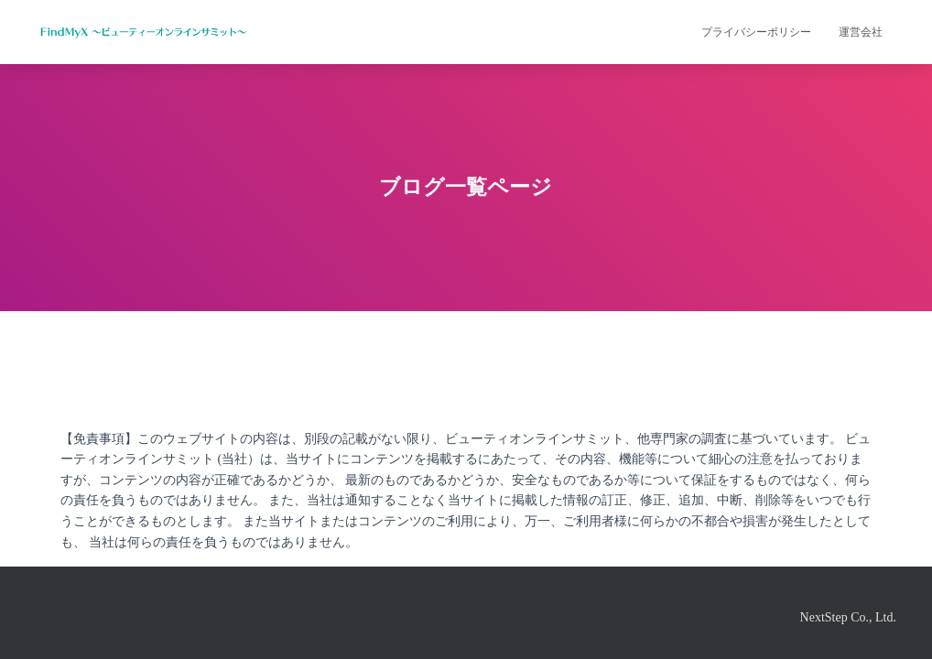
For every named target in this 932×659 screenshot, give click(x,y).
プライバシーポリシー (756, 32)
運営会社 (861, 32)
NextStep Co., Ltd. (848, 617)
